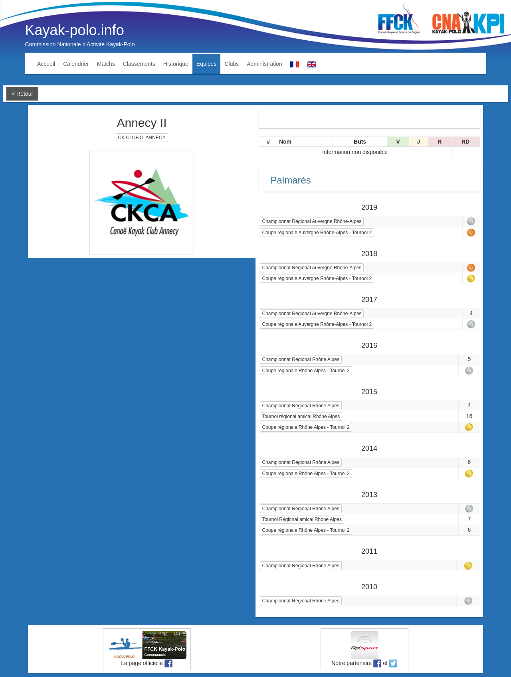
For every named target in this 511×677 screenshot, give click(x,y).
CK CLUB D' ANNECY (142, 137)
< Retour (22, 94)
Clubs (231, 64)
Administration (264, 64)
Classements (139, 64)
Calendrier (76, 64)
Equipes (206, 64)
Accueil (46, 64)
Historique (175, 64)
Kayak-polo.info (74, 30)
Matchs (106, 64)
